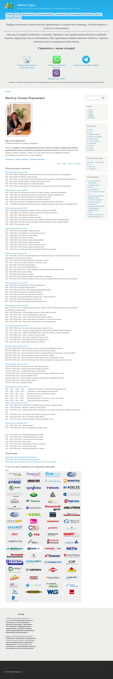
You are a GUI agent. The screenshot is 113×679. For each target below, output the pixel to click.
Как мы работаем (93, 189)
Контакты (18, 18)
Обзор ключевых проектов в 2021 (16, 253)
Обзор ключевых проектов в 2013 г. (16, 423)
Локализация (88, 14)
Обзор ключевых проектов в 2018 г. (16, 326)
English (64, 163)
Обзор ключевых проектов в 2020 (16, 283)
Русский (90, 116)
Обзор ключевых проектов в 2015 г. (16, 387)
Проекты (98, 14)
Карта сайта (92, 166)
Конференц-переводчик (37, 159)
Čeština (58, 163)
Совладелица (9, 159)
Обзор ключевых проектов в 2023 (16, 208)
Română (70, 163)
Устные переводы (75, 14)
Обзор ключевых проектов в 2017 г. (16, 346)
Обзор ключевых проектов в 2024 (16, 190)
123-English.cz (92, 169)
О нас (17, 14)
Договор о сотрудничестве (96, 162)
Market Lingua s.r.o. (15, 672)
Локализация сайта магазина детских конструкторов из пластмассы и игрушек (31, 462)
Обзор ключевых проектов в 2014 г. (16, 403)
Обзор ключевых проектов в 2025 (16, 172)
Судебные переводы (28, 14)
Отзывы (9, 18)
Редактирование (61, 14)
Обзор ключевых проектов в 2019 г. (16, 305)
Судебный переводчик (22, 159)
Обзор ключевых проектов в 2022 (16, 228)
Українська (77, 163)
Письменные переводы (45, 14)
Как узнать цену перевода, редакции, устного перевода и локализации (96, 198)
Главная (9, 14)
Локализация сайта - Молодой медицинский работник (23, 459)
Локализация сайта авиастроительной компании (21, 457)
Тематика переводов (94, 202)
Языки (90, 212)
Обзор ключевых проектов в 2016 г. (16, 364)
